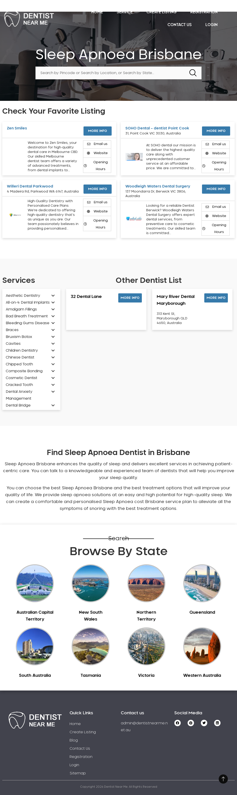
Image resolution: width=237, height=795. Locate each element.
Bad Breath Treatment (27, 316)
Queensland (202, 612)
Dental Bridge (18, 405)
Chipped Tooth (19, 364)
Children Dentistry (22, 350)
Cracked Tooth (19, 385)
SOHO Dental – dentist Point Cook (157, 128)
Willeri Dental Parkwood (30, 186)
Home (97, 12)
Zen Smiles (17, 128)
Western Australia (202, 676)
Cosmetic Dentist (21, 378)
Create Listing (161, 12)
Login (211, 25)
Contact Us (179, 25)
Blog (74, 740)
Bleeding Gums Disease (27, 323)
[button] (130, 297)
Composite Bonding (24, 371)
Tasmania (91, 676)
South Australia (35, 676)
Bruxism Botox (19, 337)
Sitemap (78, 773)
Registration (204, 12)
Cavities (13, 343)
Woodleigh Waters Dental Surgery (157, 186)
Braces (12, 330)
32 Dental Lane (86, 297)
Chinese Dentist (20, 357)
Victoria (146, 676)
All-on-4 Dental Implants (28, 302)
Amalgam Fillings (21, 309)
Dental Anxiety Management (19, 395)
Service (125, 12)
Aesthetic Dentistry (23, 295)
